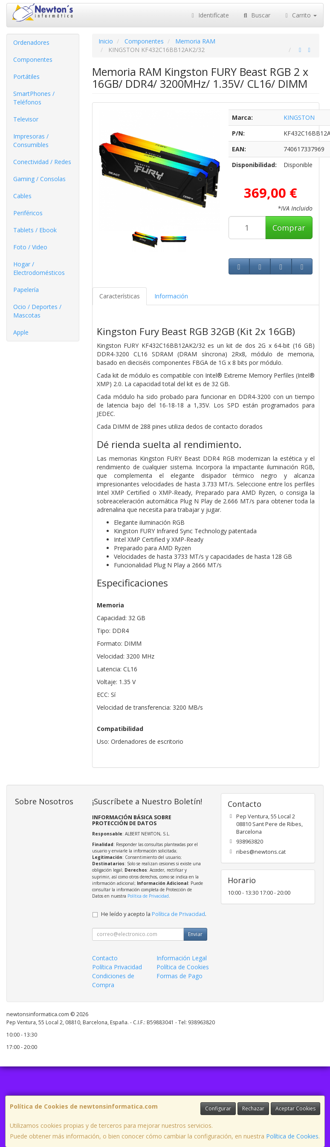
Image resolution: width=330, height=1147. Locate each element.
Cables (22, 196)
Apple (21, 332)
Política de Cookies (292, 1136)
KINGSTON (299, 117)
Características (119, 296)
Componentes (32, 59)
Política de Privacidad (148, 896)
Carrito (300, 15)
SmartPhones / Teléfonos (34, 98)
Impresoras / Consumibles (31, 140)
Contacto (105, 958)
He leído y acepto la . (153, 914)
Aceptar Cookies (295, 1108)
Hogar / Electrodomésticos (39, 268)
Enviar (195, 934)
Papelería (26, 290)
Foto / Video (30, 247)
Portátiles (26, 76)
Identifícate (209, 15)
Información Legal (181, 958)
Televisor (25, 119)
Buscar (256, 15)
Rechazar (253, 1108)
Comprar (288, 227)
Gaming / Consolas (39, 179)
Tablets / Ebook (35, 230)
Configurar (218, 1108)
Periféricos (28, 213)
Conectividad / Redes (42, 162)
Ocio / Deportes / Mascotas (37, 311)
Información (171, 296)
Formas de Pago (179, 976)
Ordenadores (31, 42)
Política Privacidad (117, 967)
